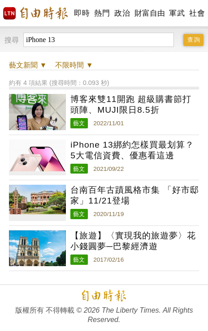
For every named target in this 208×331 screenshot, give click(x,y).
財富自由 (149, 13)
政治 (122, 13)
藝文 (79, 123)
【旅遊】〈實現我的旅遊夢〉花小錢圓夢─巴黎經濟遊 (133, 241)
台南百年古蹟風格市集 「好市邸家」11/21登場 (134, 195)
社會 (197, 13)
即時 (82, 13)
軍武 (177, 13)
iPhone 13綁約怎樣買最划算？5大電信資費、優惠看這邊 (132, 150)
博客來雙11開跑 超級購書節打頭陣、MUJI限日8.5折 (130, 104)
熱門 (102, 13)
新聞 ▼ (28, 65)
